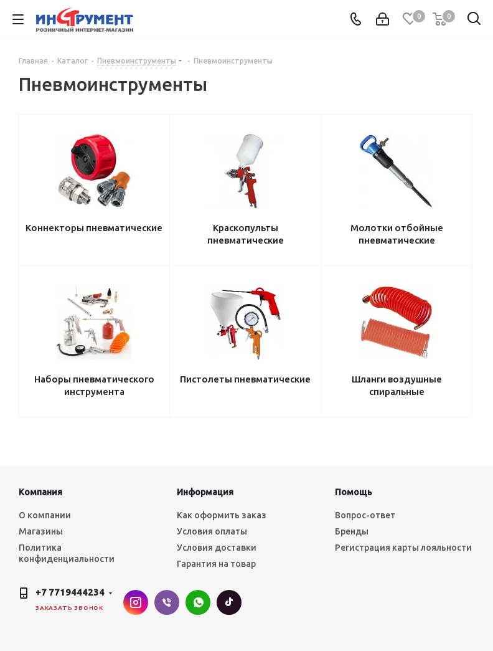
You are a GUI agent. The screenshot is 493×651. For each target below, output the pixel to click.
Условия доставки (216, 548)
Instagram (135, 602)
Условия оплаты (212, 531)
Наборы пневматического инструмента (94, 385)
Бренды (352, 531)
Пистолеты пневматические (245, 379)
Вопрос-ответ (365, 515)
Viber (166, 602)
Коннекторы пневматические (94, 227)
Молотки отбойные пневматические (396, 233)
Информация (205, 492)
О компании (45, 515)
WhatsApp (197, 602)
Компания (40, 492)
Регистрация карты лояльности (403, 548)
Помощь (353, 492)
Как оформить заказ (221, 515)
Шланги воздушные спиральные (397, 385)
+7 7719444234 (70, 592)
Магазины (41, 531)
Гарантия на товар (216, 564)
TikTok (229, 602)
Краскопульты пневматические (245, 233)
